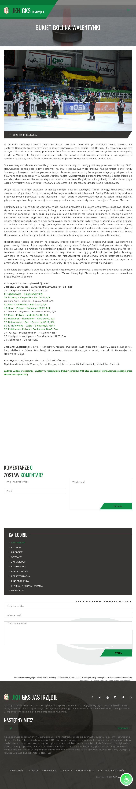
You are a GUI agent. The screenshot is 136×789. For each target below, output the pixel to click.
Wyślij (118, 506)
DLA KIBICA (66, 770)
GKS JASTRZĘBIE (31, 696)
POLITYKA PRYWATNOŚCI (111, 770)
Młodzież (17, 552)
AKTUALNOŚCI (16, 770)
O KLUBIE (33, 770)
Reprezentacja (20, 576)
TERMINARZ (123, 728)
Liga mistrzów (20, 581)
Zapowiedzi (18, 561)
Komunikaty (18, 566)
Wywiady (16, 557)
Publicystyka (19, 571)
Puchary (16, 547)
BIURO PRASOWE (85, 770)
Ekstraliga (18, 542)
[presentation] (28, 503)
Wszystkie (17, 590)
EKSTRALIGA (49, 770)
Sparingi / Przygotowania (27, 585)
